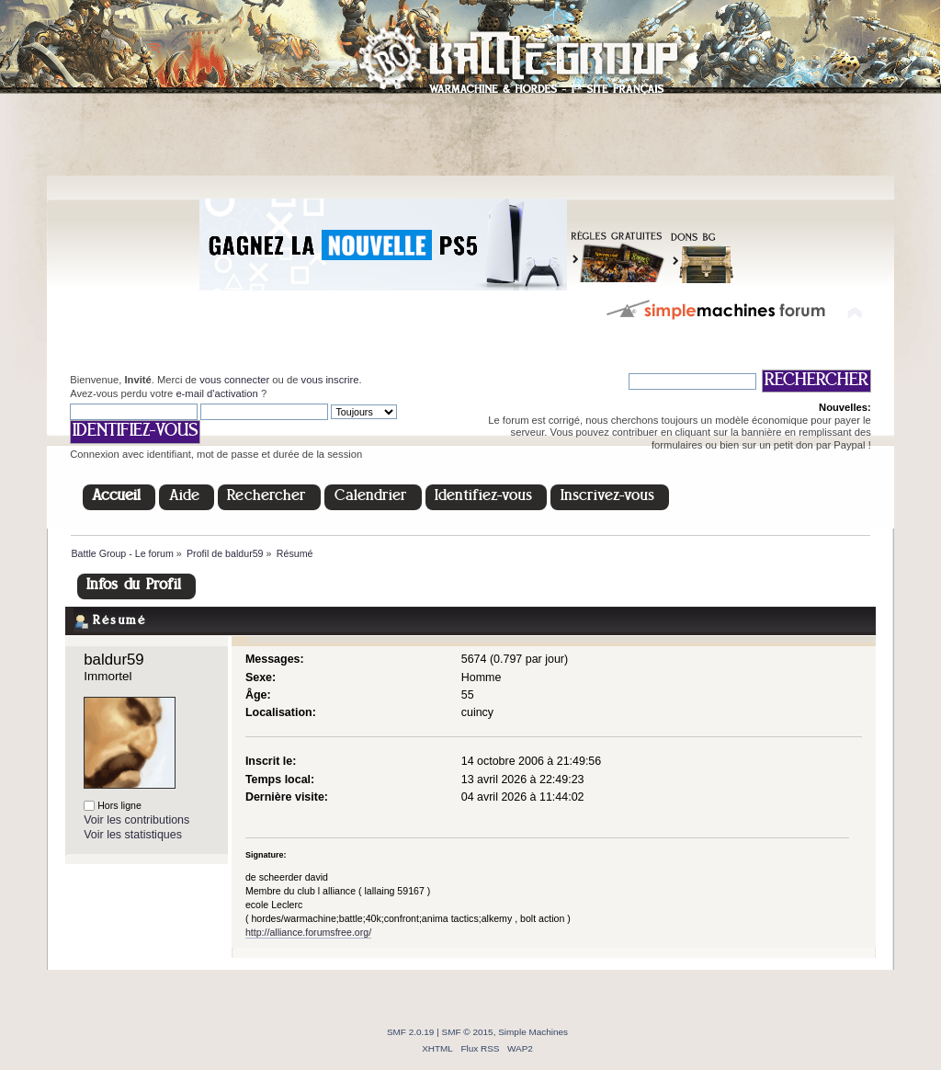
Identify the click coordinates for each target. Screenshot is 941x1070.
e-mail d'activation (216, 393)
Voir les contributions (136, 820)
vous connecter (234, 379)
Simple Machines (533, 1032)
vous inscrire (330, 379)
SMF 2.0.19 (411, 1032)
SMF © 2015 (467, 1032)
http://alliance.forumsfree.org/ (308, 932)
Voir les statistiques (133, 834)
